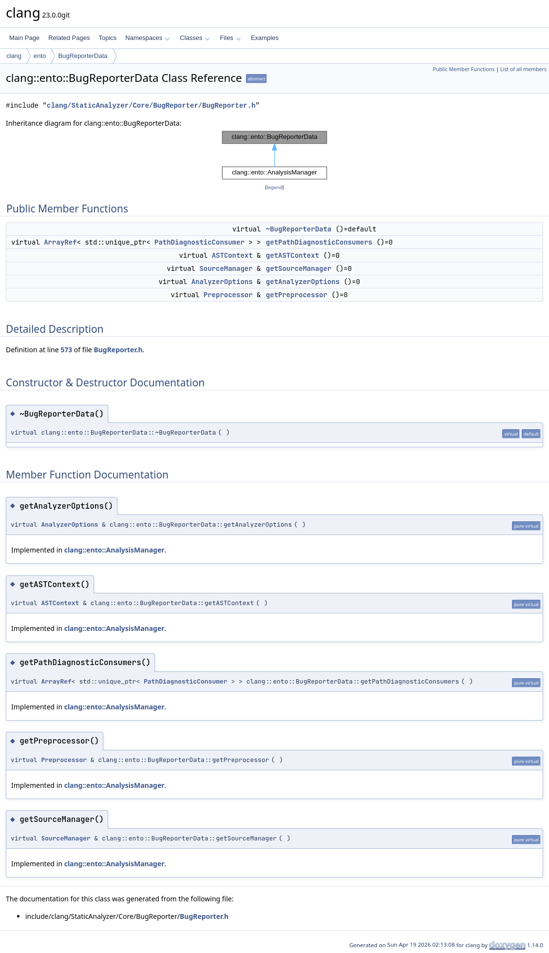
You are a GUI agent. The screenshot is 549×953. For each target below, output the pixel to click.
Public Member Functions (463, 69)
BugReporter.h (118, 349)
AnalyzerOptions (222, 281)
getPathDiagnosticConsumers (319, 242)
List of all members (523, 69)
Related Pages (69, 37)
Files (230, 37)
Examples (265, 37)
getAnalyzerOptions (303, 281)
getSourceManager (298, 268)
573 (66, 349)
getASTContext (292, 255)
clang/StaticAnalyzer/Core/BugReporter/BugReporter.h (151, 105)
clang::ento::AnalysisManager (114, 549)
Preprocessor (228, 294)
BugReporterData (82, 55)
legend (275, 187)
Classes (195, 37)
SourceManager (225, 268)
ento (40, 55)
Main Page (24, 37)
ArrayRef (60, 242)
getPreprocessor (296, 294)
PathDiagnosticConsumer (199, 242)
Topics (107, 37)
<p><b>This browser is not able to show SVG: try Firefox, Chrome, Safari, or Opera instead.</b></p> (275, 155)
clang (13, 55)
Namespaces (147, 37)
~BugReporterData (298, 229)
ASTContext (232, 255)
